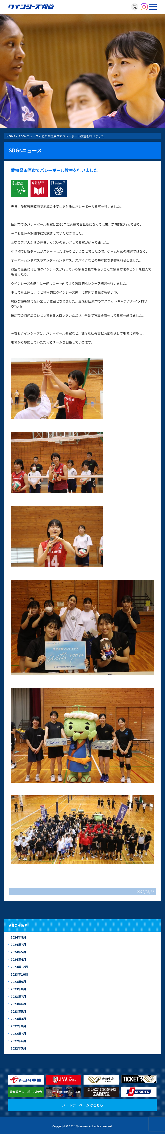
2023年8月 (18, 989)
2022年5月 (18, 1048)
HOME (11, 136)
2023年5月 (18, 1011)
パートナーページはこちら (82, 1105)
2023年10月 (19, 974)
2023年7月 (18, 996)
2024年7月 (18, 944)
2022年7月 (18, 1033)
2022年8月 (18, 1026)
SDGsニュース (29, 136)
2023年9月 (18, 981)
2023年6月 (18, 1003)
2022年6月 (18, 1041)
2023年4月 (18, 1018)
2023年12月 (19, 966)
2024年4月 (18, 959)
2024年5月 (18, 952)
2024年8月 (18, 937)
